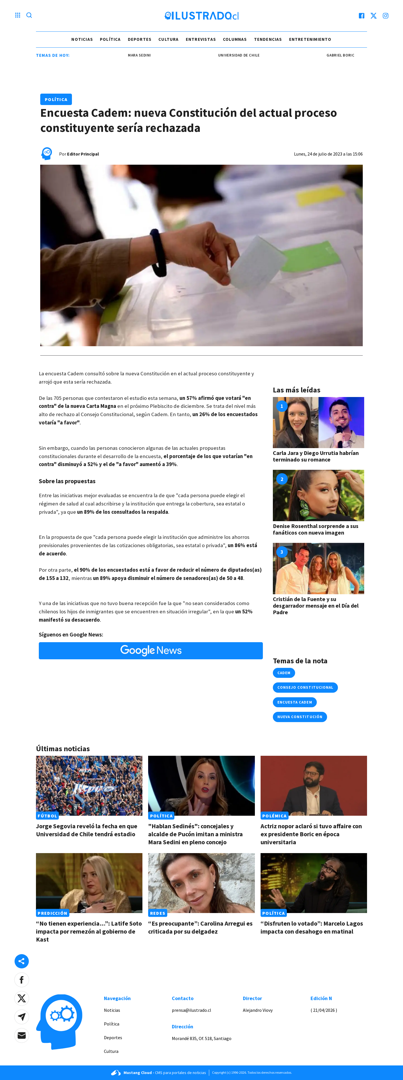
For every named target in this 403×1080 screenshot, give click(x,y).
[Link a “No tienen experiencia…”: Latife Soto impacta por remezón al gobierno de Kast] (89, 883)
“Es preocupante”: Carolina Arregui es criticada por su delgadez (200, 927)
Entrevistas (201, 39)
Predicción (52, 913)
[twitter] (373, 16)
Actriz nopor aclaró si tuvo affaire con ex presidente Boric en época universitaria (311, 834)
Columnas (235, 39)
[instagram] (385, 16)
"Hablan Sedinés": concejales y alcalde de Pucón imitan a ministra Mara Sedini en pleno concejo (195, 834)
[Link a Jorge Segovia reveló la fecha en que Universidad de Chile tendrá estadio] (89, 786)
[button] (22, 980)
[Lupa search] (29, 16)
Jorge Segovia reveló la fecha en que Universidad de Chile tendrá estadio (86, 830)
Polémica (274, 816)
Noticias (82, 39)
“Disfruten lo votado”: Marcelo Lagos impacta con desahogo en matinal (312, 927)
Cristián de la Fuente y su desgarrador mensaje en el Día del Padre (315, 605)
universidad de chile (245, 55)
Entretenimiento (310, 39)
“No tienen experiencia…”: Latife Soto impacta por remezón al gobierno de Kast (89, 931)
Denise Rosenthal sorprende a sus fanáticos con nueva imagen (315, 529)
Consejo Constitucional (305, 687)
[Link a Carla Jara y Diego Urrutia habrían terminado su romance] (318, 422)
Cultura (168, 39)
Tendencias (268, 39)
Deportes (140, 39)
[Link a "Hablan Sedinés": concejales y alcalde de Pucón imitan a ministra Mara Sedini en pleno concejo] (201, 786)
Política (110, 39)
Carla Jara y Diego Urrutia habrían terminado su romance (316, 456)
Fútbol (47, 816)
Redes (157, 913)
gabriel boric (346, 55)
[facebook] (361, 16)
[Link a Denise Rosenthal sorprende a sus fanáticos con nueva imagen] (318, 495)
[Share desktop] (22, 961)
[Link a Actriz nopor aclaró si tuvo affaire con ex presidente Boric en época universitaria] (314, 786)
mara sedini (145, 55)
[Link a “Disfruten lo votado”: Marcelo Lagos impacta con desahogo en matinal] (314, 883)
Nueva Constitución (300, 716)
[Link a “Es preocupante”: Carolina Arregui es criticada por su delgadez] (201, 883)
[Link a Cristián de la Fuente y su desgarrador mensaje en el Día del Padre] (318, 568)
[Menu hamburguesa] (17, 16)
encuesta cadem (294, 702)
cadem (284, 672)
